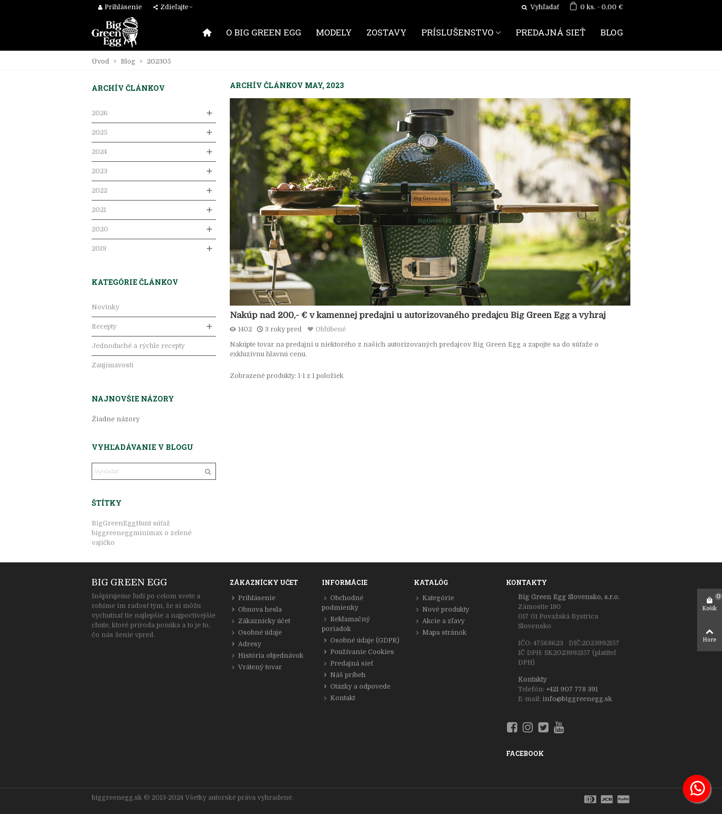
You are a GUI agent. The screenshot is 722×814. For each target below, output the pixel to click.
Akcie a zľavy (439, 621)
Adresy (245, 644)
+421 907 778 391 (572, 689)
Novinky (105, 307)
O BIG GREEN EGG (263, 32)
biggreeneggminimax (127, 533)
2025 (99, 132)
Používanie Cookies (358, 652)
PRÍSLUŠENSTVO (457, 32)
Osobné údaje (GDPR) (360, 640)
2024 (99, 151)
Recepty (104, 326)
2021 (99, 209)
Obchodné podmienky (342, 602)
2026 (100, 113)
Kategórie (434, 598)
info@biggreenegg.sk (577, 698)
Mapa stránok (440, 632)
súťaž (161, 523)
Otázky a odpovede (356, 686)
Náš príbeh (344, 675)
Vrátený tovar (256, 667)
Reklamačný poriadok (346, 623)
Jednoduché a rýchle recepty (138, 345)
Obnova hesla (256, 609)
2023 (99, 171)
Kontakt (338, 698)
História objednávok (266, 656)
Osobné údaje (256, 632)
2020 (100, 229)
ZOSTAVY (387, 32)
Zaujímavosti (113, 365)
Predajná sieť (347, 663)
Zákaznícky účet (260, 621)
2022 (99, 190)
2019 (99, 248)
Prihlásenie (252, 598)
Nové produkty (441, 609)
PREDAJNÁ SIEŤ (551, 32)
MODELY (334, 32)
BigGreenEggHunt (121, 523)
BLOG (611, 32)
